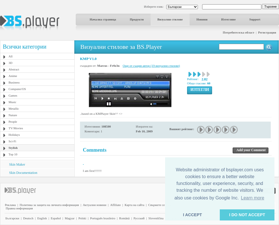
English (42, 218)
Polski (82, 218)
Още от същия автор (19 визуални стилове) (151, 65)
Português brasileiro (102, 218)
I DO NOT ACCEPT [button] (247, 215)
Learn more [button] (252, 197)
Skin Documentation (23, 173)
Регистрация (267, 32)
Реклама (10, 205)
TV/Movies (16, 128)
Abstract (14, 69)
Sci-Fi (12, 141)
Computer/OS (17, 89)
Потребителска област (239, 32)
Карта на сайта (134, 205)
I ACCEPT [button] (192, 215)
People (13, 121)
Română (124, 218)
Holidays (14, 134)
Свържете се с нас (160, 205)
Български (12, 218)
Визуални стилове (170, 19)
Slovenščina (155, 218)
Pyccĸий (139, 218)
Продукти (137, 19)
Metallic (14, 108)
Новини (202, 19)
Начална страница (103, 19)
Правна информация (19, 208)
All (11, 56)
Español (56, 218)
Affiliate (115, 205)
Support (254, 19)
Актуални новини (94, 205)
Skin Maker (17, 164)
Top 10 (13, 154)
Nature (13, 115)
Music (13, 102)
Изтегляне (228, 19)
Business (14, 82)
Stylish (13, 147)
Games (13, 95)
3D (10, 62)
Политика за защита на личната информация (49, 205)
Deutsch (28, 218)
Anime (13, 76)
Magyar (69, 218)
